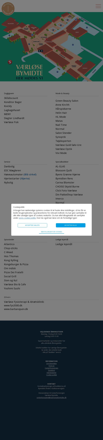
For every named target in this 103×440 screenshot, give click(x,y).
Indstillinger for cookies (51, 232)
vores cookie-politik (27, 218)
